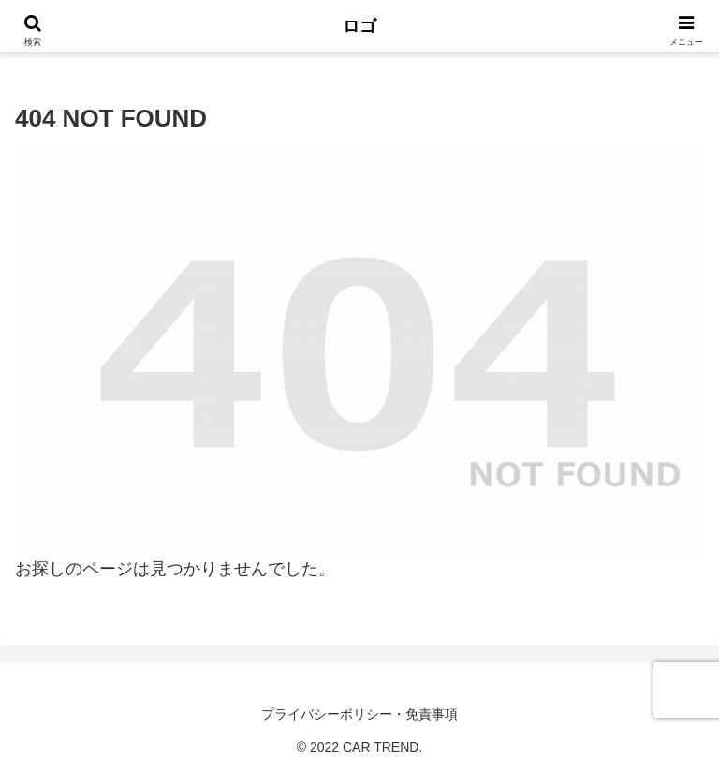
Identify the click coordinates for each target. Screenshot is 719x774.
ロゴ (359, 26)
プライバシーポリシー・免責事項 (359, 714)
